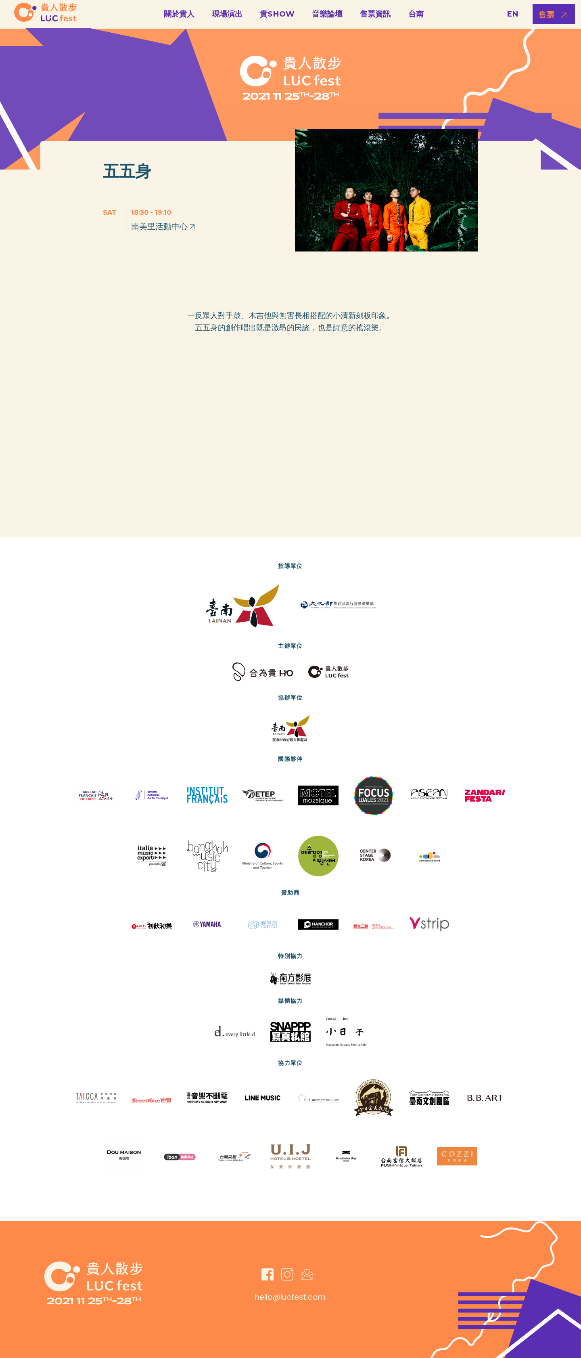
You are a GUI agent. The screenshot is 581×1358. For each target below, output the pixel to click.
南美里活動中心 (164, 226)
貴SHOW (277, 14)
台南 (416, 14)
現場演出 (227, 14)
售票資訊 (375, 14)
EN (512, 14)
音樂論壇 (327, 14)
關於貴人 (179, 14)
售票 (547, 14)
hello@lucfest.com (290, 1297)
